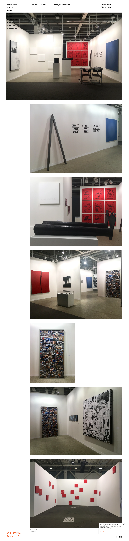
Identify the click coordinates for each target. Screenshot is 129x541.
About (10, 22)
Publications (12, 20)
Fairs (9, 11)
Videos (10, 14)
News (9, 17)
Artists (10, 8)
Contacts (11, 25)
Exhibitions (12, 5)
